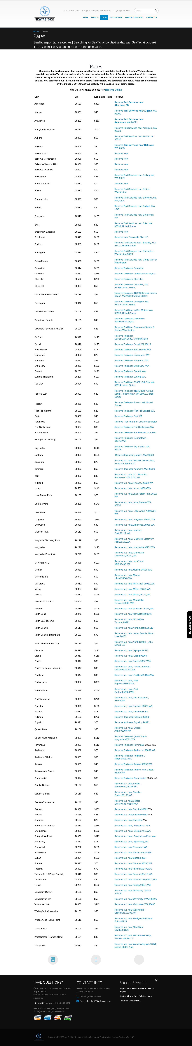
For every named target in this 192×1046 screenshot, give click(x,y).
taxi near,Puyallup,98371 (136, 722)
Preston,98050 (140, 711)
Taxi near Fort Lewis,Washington (140, 421)
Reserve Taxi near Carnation (128, 268)
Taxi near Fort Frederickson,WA (140, 432)
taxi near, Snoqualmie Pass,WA (140, 836)
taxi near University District (137, 890)
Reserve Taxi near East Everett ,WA (132, 349)
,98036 (147, 525)
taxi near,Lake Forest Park (137, 494)
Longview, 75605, (142, 519)
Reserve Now (121, 153)
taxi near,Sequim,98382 (136, 809)
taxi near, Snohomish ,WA (137, 825)
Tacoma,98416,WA (142, 874)
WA (147, 355)
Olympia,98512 (140, 650)
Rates (104, 17)
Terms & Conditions (134, 17)
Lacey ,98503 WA (142, 488)
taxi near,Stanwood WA (135, 847)
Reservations (116, 17)
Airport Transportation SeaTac (96, 10)
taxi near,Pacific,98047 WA (137, 661)
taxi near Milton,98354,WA (137, 589)
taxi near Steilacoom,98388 (137, 852)
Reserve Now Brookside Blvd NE (131, 237)
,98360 (143, 656)
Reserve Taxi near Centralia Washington (134, 273)
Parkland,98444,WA (143, 675)
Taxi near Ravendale (134, 745)
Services (95, 17)
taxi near (128, 460)
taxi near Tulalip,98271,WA (137, 885)
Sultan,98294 (139, 858)
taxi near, (128, 488)
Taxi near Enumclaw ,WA (136, 366)
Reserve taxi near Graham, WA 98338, (134, 455)
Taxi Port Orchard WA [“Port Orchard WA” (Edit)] (130, 1001)
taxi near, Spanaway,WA (136, 841)
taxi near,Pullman (133, 717)
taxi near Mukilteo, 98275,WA (138, 608)
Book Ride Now (190, 625)
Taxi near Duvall (132, 344)
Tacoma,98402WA (142, 869)
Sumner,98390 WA (142, 863)
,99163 (145, 717)
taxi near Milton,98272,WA (137, 594)
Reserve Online (113, 90)
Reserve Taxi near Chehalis (128, 279)
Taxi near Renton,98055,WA (138, 764)
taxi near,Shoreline (133, 820)
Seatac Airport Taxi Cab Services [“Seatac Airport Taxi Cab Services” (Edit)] (136, 996)
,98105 (117, 893)
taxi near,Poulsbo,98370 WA (138, 706)
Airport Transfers (71, 10)
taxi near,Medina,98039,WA (138, 569)
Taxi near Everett (132, 371)
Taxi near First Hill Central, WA (139, 411)
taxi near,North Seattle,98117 (138, 628)
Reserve (119, 327)
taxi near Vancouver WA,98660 (139, 904)
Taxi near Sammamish (135, 778)
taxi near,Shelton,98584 (135, 814)
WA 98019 (146, 344)
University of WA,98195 (144, 899)
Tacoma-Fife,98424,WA (144, 879)
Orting (136, 656)
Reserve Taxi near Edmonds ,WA (131, 360)
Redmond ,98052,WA (144, 750)
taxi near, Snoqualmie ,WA (137, 831)
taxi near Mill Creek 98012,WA (139, 583)
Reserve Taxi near (123, 284)
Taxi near (129, 750)
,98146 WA (132, 804)
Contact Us (151, 17)
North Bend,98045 (142, 614)
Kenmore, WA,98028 (144, 469)
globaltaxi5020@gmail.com (98, 1001)
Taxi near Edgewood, (135, 355)
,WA (143, 371)
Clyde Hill (138, 284)
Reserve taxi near (123, 935)
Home (85, 17)
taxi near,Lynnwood (133, 525)
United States (128, 304)
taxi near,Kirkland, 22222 (136, 483)
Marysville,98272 (142, 547)
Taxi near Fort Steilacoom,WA (139, 427)
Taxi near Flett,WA (133, 416)
